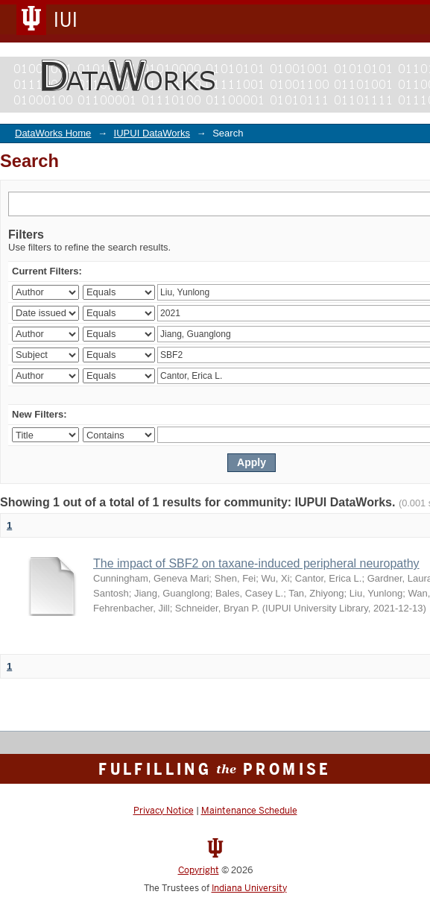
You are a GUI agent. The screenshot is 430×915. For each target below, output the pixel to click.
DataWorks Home (53, 133)
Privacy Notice (163, 811)
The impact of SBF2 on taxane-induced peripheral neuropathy (256, 563)
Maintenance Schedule (249, 811)
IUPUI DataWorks (152, 133)
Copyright (198, 870)
